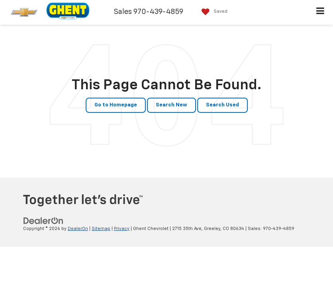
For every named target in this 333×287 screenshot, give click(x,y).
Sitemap (101, 228)
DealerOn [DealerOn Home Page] (78, 228)
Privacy (121, 228)
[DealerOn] (43, 220)
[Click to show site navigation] (320, 12)
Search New (171, 105)
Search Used (222, 105)
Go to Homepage (115, 105)
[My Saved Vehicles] (212, 11)
